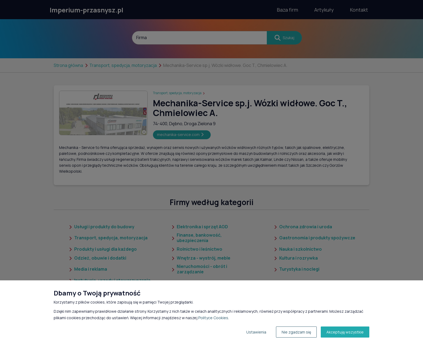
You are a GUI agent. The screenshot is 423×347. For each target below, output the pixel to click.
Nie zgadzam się (296, 332)
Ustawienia (256, 332)
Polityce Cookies (213, 317)
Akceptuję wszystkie (345, 332)
